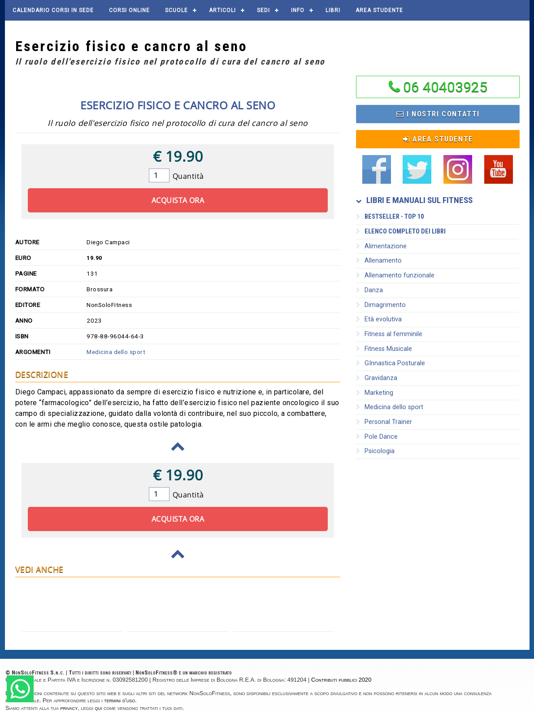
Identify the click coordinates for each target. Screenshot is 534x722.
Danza (369, 290)
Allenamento (379, 260)
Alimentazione (381, 246)
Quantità (188, 176)
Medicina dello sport (116, 351)
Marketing (374, 393)
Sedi (263, 10)
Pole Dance (377, 437)
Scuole (176, 10)
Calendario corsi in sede (53, 10)
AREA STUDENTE (379, 10)
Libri (333, 10)
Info (297, 10)
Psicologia (375, 451)
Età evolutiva (379, 319)
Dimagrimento (381, 305)
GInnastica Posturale (390, 363)
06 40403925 (445, 86)
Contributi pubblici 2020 (341, 679)
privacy (69, 708)
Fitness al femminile (389, 334)
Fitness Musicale (384, 349)
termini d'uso (119, 700)
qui (98, 708)
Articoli (222, 10)
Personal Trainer (384, 422)
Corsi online (129, 10)
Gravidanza (376, 378)
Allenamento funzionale (395, 275)
